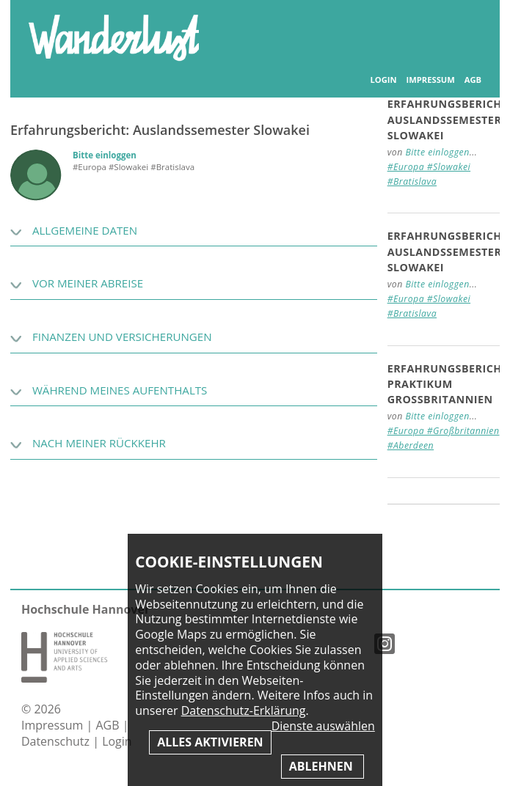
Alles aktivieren (210, 742)
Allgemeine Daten (84, 230)
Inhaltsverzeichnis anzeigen (465, 29)
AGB (473, 80)
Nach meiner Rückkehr (99, 443)
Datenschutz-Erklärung (243, 710)
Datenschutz (56, 741)
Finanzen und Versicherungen (122, 336)
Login (384, 80)
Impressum (431, 80)
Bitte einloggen (104, 155)
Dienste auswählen (323, 726)
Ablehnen (322, 766)
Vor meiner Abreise (87, 283)
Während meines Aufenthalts (119, 390)
